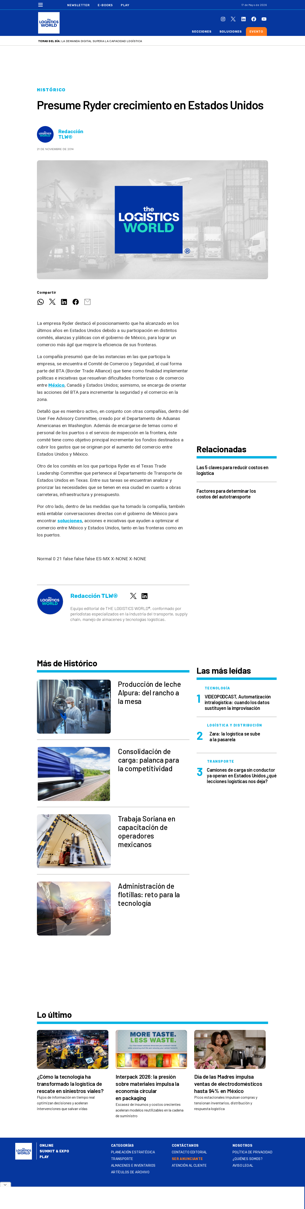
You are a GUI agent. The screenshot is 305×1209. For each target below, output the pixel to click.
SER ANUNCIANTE (187, 1159)
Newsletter (78, 5)
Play (125, 5)
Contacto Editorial (189, 1152)
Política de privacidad (252, 1152)
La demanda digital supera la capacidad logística (101, 41)
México (56, 385)
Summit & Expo (54, 1151)
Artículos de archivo (130, 1172)
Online (47, 1146)
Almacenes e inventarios (133, 1166)
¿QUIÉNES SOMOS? (248, 1159)
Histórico (51, 90)
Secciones (201, 31)
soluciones (69, 520)
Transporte (122, 1159)
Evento (256, 31)
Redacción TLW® (70, 134)
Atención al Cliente (189, 1166)
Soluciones (230, 31)
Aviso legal (243, 1166)
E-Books (105, 5)
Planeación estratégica (133, 1152)
